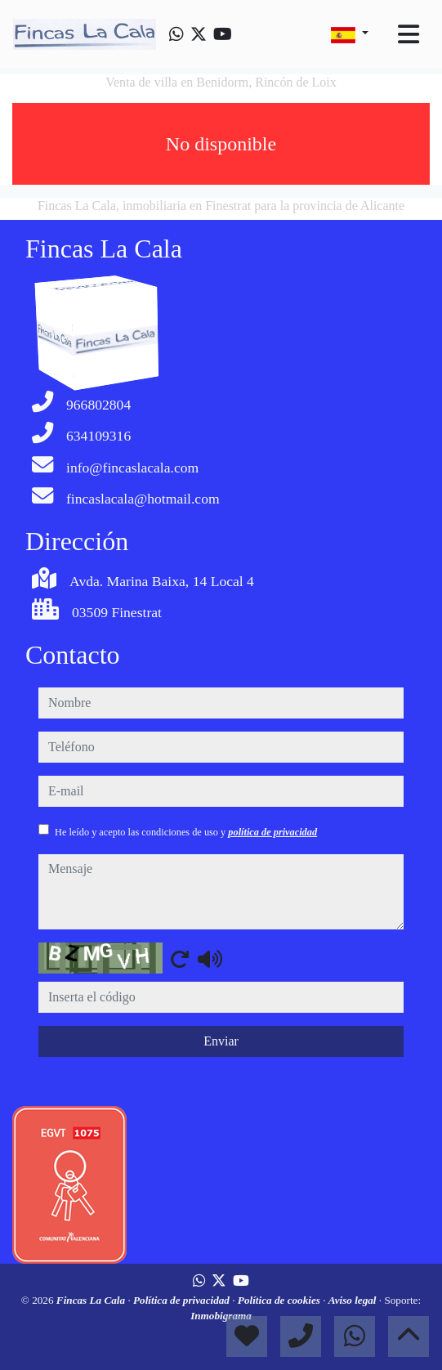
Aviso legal (353, 1300)
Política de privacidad (182, 1300)
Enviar (221, 1041)
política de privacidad (272, 832)
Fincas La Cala (92, 1300)
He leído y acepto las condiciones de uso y (186, 832)
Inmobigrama (221, 1316)
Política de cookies (280, 1300)
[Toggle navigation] (408, 34)
